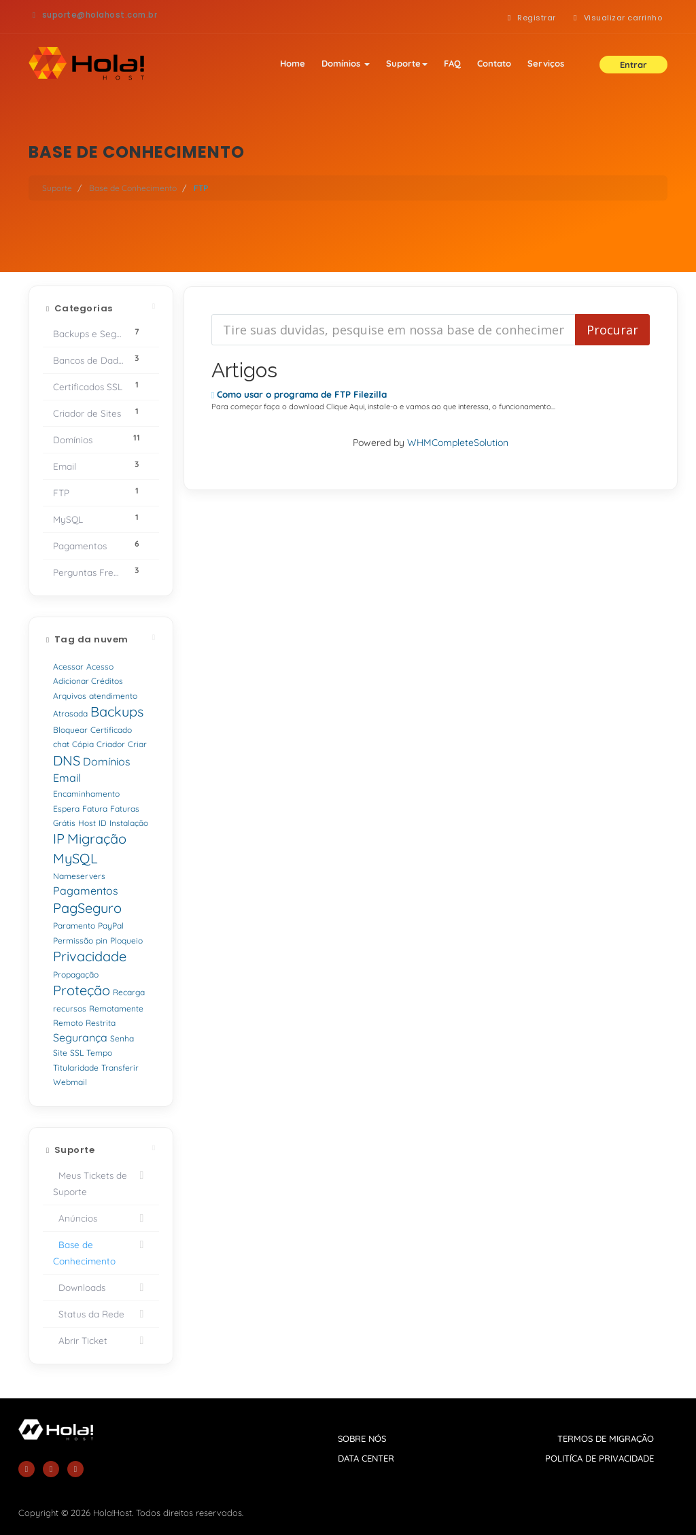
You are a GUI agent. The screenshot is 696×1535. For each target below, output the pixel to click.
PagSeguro (87, 907)
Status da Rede (101, 1314)
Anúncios (101, 1218)
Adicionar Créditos (88, 681)
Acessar (68, 666)
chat (61, 744)
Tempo (99, 1053)
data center (366, 1458)
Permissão (73, 940)
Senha (122, 1038)
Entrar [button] (633, 64)
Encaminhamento (86, 794)
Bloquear (70, 730)
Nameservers (79, 876)
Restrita (101, 1023)
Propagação (76, 974)
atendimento (113, 696)
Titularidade (76, 1068)
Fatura (94, 809)
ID (103, 823)
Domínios (345, 63)
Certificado (111, 730)
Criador (111, 744)
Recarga (129, 992)
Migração (96, 838)
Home (292, 63)
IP (59, 838)
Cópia (83, 744)
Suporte (407, 63)
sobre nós (362, 1438)
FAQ (452, 63)
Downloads (101, 1287)
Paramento (74, 925)
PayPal (111, 925)
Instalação (128, 823)
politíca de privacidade (599, 1458)
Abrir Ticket (101, 1340)
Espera (66, 809)
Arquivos (69, 696)
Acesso (100, 666)
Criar (137, 744)
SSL (77, 1053)
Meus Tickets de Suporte (101, 1182)
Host (87, 823)
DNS (66, 760)
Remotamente (116, 1008)
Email (67, 777)
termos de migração (605, 1438)
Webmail (70, 1082)
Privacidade (89, 956)
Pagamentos (85, 890)
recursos (69, 1008)
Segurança (80, 1037)
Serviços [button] (545, 63)
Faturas (124, 809)
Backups (116, 711)
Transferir (120, 1068)
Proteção (81, 990)
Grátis (64, 823)
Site (60, 1053)
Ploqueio (126, 940)
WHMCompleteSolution (457, 442)
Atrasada (70, 713)
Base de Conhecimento (133, 188)
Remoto (68, 1023)
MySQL (75, 858)
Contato (494, 63)
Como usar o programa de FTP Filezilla (299, 394)
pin (101, 940)
